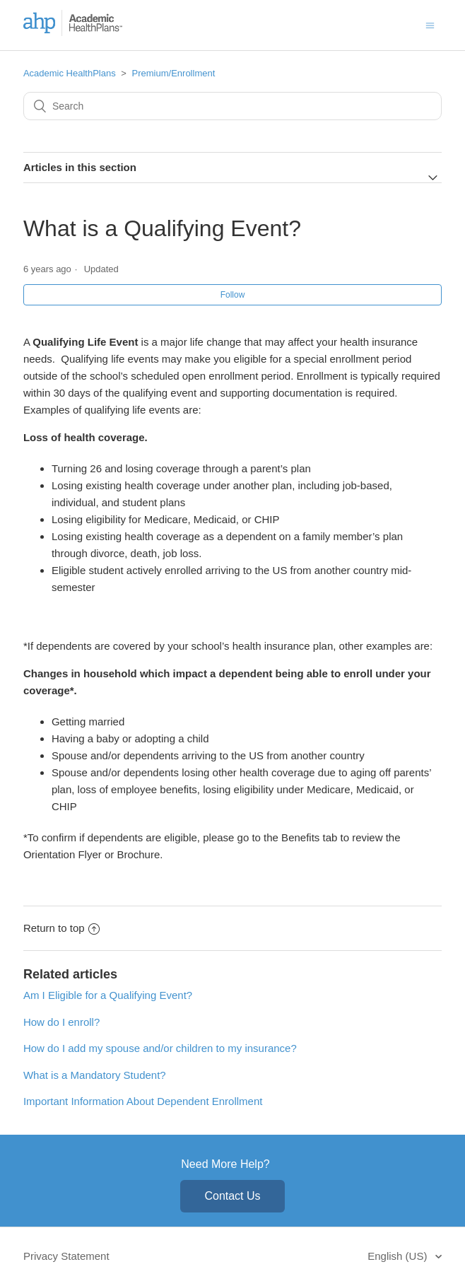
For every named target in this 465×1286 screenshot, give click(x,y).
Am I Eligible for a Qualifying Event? (107, 995)
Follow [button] (232, 295)
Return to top (61, 928)
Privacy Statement (66, 1256)
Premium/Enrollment (174, 73)
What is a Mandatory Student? (94, 1075)
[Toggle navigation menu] (430, 25)
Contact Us (232, 1196)
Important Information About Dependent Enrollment (143, 1101)
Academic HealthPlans (69, 73)
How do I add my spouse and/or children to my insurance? (160, 1048)
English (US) (398, 1256)
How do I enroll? (61, 1022)
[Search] (232, 106)
